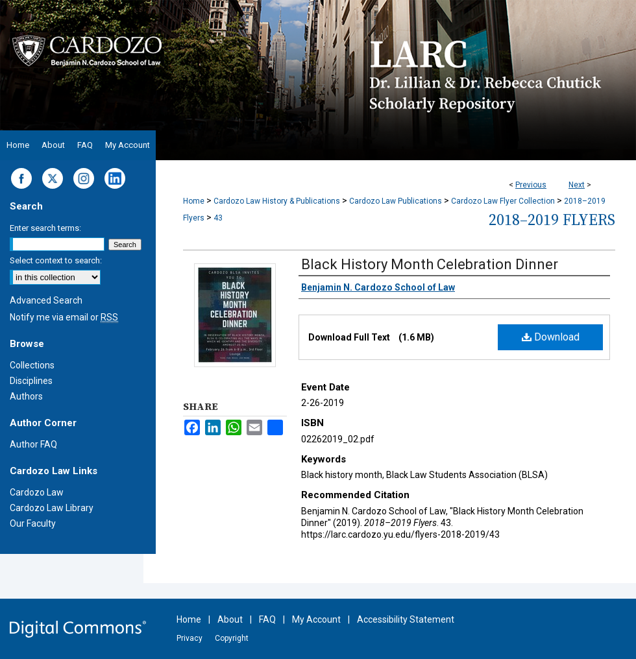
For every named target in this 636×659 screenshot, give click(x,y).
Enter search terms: (45, 228)
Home (193, 201)
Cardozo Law (37, 492)
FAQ (267, 619)
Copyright (232, 638)
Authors (26, 396)
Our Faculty (33, 523)
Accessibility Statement (405, 619)
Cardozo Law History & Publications (277, 201)
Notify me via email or (64, 317)
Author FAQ (33, 444)
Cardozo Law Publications (395, 201)
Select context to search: (56, 260)
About (230, 619)
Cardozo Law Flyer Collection (503, 201)
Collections (32, 365)
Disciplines (31, 381)
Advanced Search (46, 300)
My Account (316, 619)
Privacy (189, 638)
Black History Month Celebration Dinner (429, 264)
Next (577, 184)
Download (551, 337)
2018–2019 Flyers (552, 219)
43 (218, 217)
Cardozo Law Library (51, 508)
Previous (530, 184)
